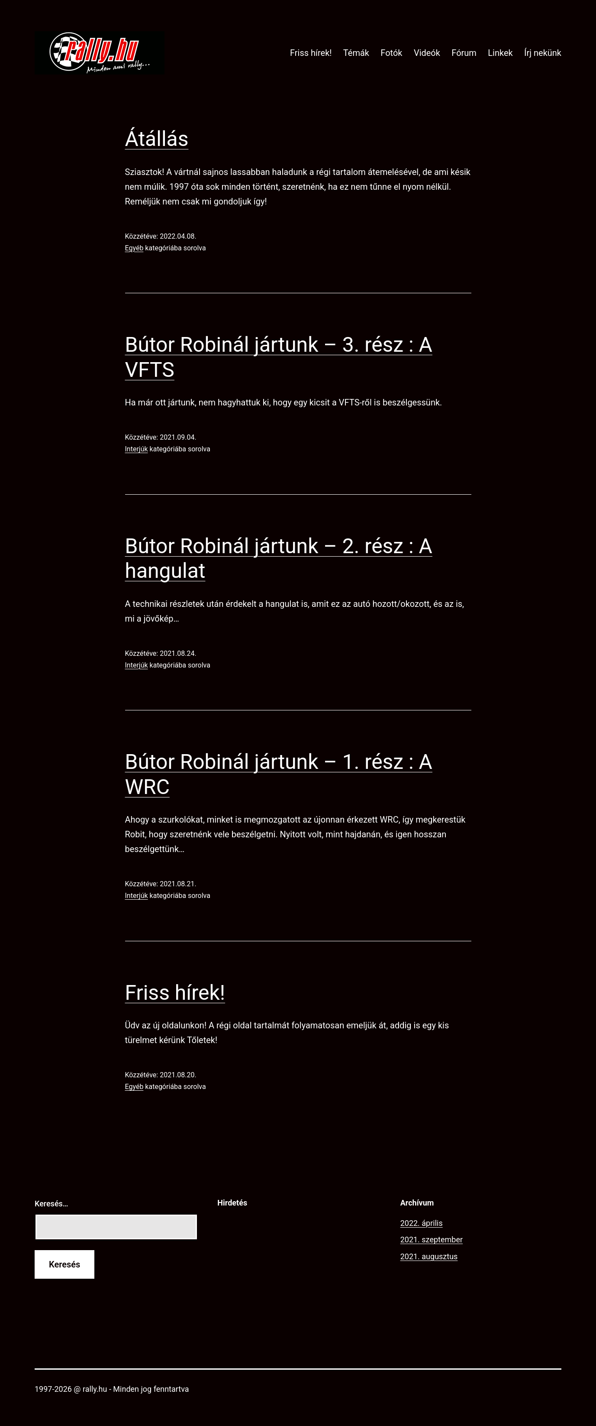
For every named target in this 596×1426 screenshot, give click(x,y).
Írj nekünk (542, 53)
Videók (427, 53)
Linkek (500, 53)
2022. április (421, 1223)
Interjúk (136, 449)
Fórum (464, 53)
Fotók (391, 53)
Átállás (157, 138)
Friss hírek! (311, 53)
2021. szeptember (431, 1239)
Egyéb (134, 248)
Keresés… (51, 1203)
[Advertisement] (297, 1277)
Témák (356, 53)
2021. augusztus (429, 1256)
